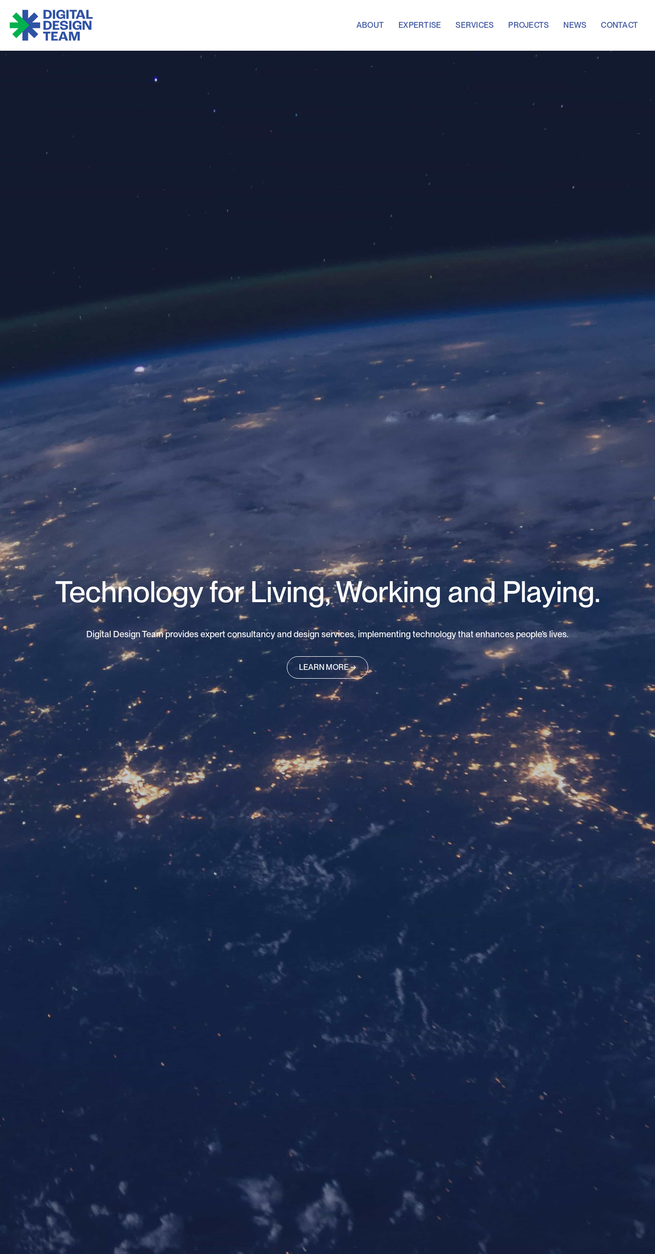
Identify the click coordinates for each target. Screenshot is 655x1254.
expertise (419, 25)
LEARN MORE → (327, 667)
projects (528, 25)
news (574, 25)
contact (619, 25)
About (370, 25)
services (475, 25)
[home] (51, 25)
